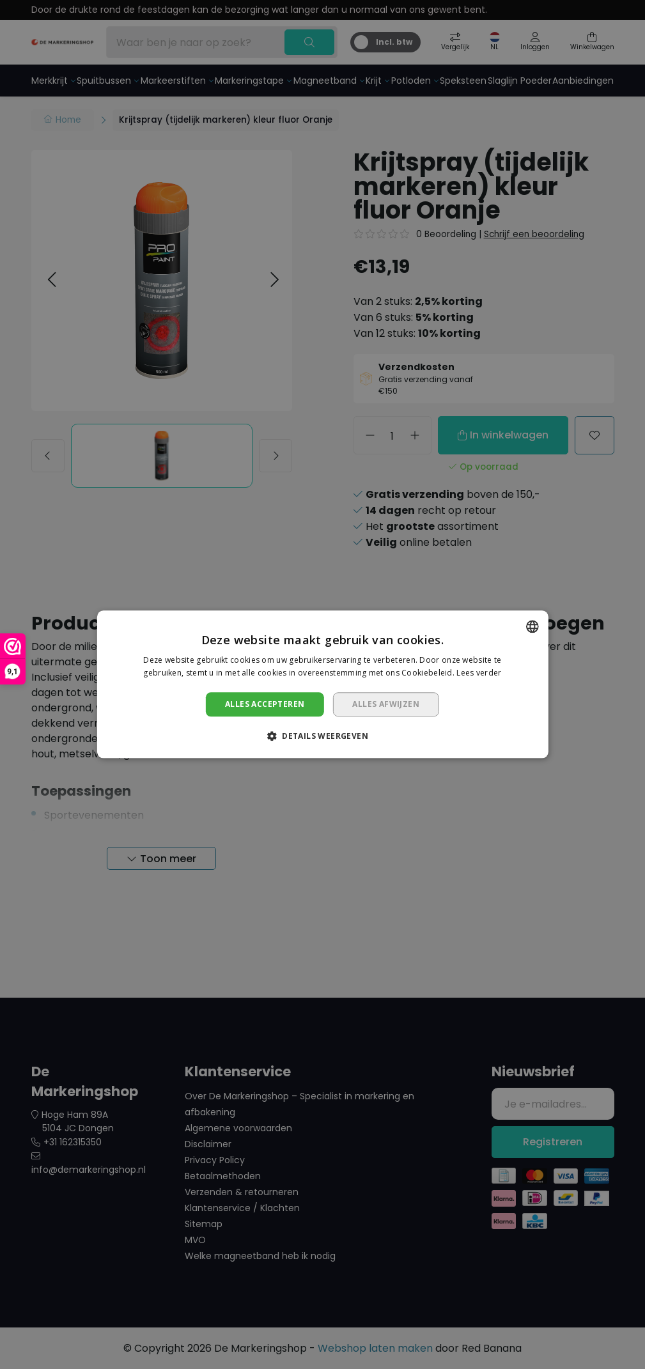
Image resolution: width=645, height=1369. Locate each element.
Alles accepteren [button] (264, 704)
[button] (322, 736)
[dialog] (322, 684)
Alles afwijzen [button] (385, 704)
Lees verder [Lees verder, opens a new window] (478, 673)
